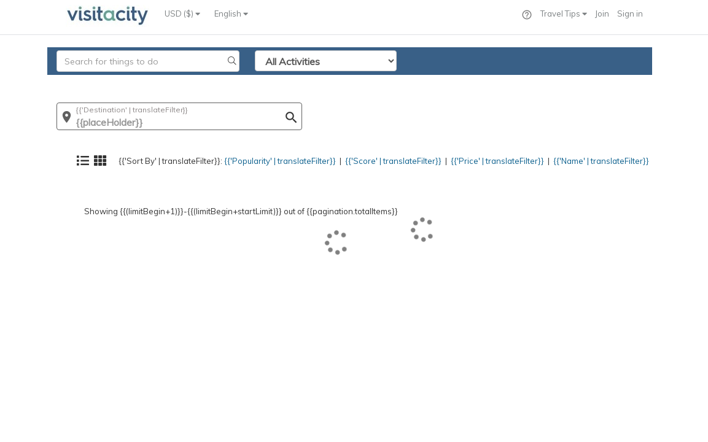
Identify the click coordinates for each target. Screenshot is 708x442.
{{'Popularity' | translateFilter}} (251, 82)
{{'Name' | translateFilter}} (594, 82)
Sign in (630, 13)
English (231, 13)
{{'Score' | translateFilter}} (373, 82)
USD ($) (182, 13)
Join (602, 13)
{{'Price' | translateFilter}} (483, 82)
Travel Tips (563, 13)
